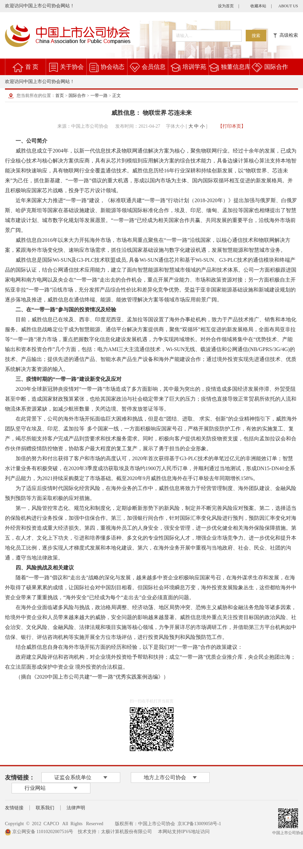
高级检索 (285, 35)
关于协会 (72, 67)
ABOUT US (288, 6)
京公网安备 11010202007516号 (39, 831)
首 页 (32, 67)
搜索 (256, 35)
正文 (116, 95)
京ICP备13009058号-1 (199, 823)
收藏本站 (258, 6)
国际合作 (276, 67)
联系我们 (45, 807)
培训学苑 (194, 67)
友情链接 (14, 807)
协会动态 (113, 67)
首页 (59, 95)
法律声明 (76, 807)
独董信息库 (236, 67)
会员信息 (154, 67)
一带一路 (99, 95)
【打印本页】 (232, 126)
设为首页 (226, 6)
